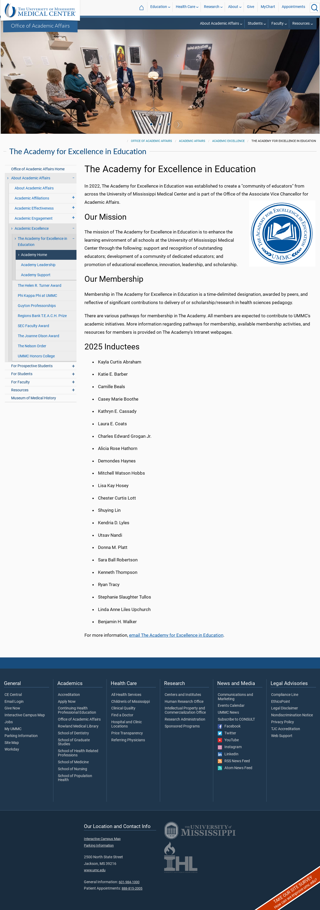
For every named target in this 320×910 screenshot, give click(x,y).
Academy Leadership (38, 265)
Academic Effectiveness (34, 208)
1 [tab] (152, 125)
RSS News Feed (234, 761)
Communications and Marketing (235, 697)
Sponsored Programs (182, 726)
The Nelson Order (32, 346)
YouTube (228, 740)
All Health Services (126, 695)
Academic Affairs (192, 141)
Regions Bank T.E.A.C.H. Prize (42, 316)
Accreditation (69, 695)
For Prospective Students (32, 366)
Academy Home (34, 255)
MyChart (268, 7)
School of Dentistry (73, 733)
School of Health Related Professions (78, 753)
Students (255, 23)
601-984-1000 (129, 882)
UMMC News (228, 712)
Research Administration (185, 719)
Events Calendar (231, 706)
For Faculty (20, 382)
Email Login (14, 702)
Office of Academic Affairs (40, 25)
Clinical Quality (123, 708)
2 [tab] (160, 125)
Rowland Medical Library (78, 726)
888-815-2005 (132, 888)
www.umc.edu (94, 870)
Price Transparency (127, 733)
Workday (12, 749)
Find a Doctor (122, 715)
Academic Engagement (34, 218)
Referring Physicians (128, 740)
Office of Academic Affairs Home (38, 169)
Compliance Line (284, 695)
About (233, 7)
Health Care (185, 7)
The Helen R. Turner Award (39, 285)
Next (178, 124)
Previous (141, 124)
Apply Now (67, 702)
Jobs (9, 722)
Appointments (293, 7)
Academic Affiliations (32, 198)
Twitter (227, 733)
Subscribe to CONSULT (236, 719)
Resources (301, 23)
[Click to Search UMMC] (314, 7)
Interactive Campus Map (25, 715)
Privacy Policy (282, 722)
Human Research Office (184, 702)
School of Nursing (72, 769)
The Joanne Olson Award (38, 336)
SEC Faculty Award (33, 326)
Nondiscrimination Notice (292, 715)
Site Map (12, 743)
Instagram (230, 747)
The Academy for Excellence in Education (42, 241)
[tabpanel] (160, 75)
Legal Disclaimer (284, 708)
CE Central (13, 695)
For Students (21, 374)
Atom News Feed (235, 768)
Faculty (277, 23)
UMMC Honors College (36, 356)
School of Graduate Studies (74, 742)
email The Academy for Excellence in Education (176, 635)
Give (250, 7)
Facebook (229, 726)
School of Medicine (73, 762)
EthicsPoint (280, 702)
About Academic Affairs (219, 23)
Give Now (12, 708)
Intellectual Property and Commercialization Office (185, 710)
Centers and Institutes (183, 695)
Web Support (281, 736)
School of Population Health (75, 778)
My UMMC (13, 729)
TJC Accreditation (285, 729)
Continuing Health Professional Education (77, 710)
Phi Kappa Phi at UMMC (37, 295)
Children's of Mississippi (130, 702)
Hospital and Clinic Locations (126, 724)
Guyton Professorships (37, 306)
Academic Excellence (228, 141)
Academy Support (35, 275)
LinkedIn (228, 754)
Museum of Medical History (33, 398)
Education (158, 7)
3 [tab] (169, 125)
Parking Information (21, 736)
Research (211, 7)
